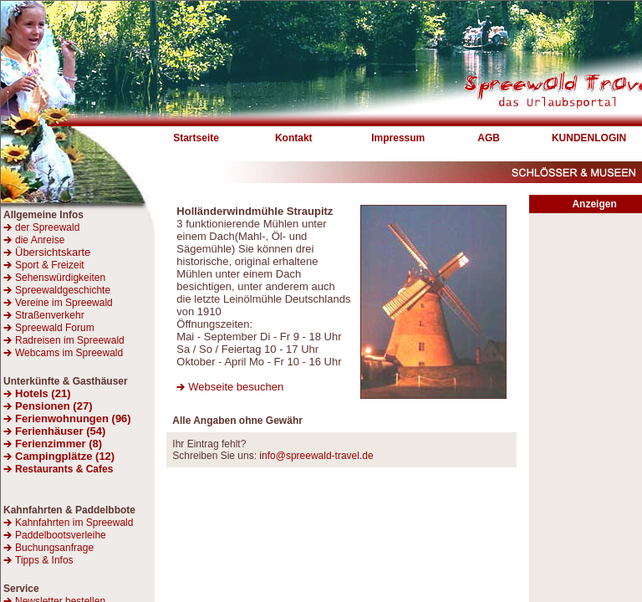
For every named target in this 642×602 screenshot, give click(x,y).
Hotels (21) (42, 393)
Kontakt (294, 138)
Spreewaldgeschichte (62, 290)
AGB (488, 138)
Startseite (196, 138)
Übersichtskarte (46, 252)
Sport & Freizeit (49, 265)
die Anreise (39, 240)
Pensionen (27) (53, 406)
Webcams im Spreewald (69, 353)
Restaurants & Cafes (64, 469)
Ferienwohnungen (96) (73, 418)
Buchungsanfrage (54, 548)
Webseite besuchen (235, 386)
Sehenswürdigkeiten (60, 277)
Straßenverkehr (49, 315)
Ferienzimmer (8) (58, 443)
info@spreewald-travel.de (316, 456)
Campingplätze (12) (65, 456)
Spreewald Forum (54, 328)
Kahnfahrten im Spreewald (74, 522)
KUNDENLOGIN (589, 138)
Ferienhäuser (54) (60, 431)
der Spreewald (47, 227)
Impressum (398, 138)
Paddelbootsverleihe (60, 535)
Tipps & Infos (44, 560)
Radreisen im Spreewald (70, 340)
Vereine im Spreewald (64, 303)
